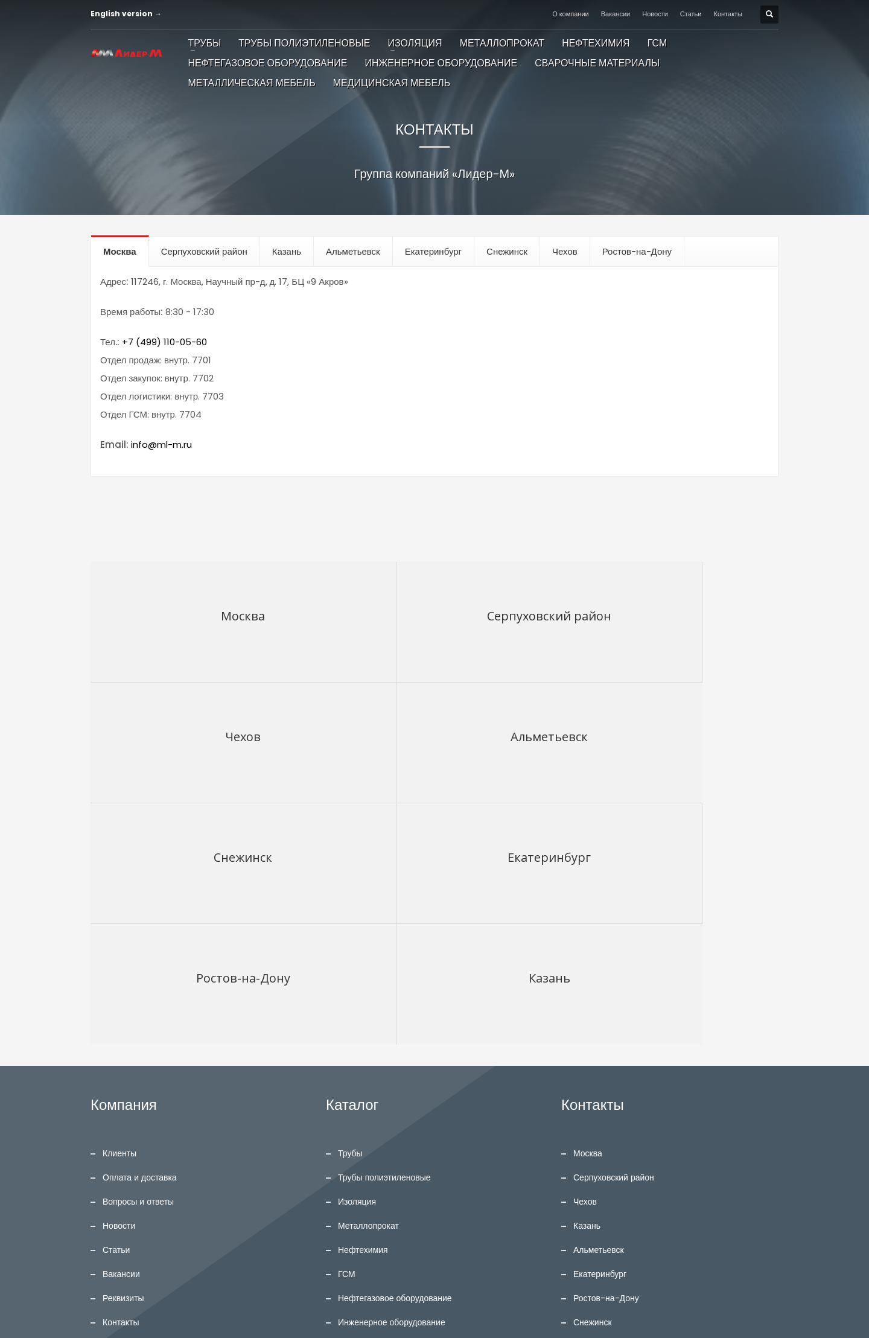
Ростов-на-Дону (606, 1057)
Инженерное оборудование (391, 1081)
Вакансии (616, 14)
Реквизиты (123, 1057)
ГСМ (346, 1033)
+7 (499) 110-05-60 (164, 342)
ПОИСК (268, 1220)
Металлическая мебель (384, 1129)
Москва (587, 912)
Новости (655, 14)
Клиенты (119, 912)
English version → (126, 13)
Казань (586, 984)
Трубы (350, 912)
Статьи (691, 14)
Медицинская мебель (380, 1153)
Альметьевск (598, 1008)
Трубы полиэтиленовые (384, 936)
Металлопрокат (368, 984)
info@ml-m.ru (161, 444)
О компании (570, 14)
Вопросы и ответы (138, 960)
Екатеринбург (599, 1033)
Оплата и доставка (140, 936)
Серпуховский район (613, 936)
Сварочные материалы (383, 1105)
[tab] (120, 251)
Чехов (585, 960)
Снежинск (592, 1081)
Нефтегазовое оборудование (395, 1057)
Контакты (728, 14)
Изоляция (357, 960)
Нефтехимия (363, 1008)
